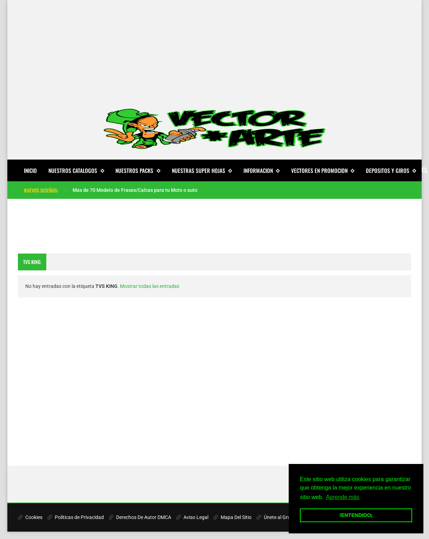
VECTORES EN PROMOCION (322, 171)
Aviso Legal (192, 517)
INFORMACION (261, 171)
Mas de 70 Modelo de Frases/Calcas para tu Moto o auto (135, 190)
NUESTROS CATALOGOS (76, 171)
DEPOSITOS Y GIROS (391, 171)
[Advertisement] (214, 49)
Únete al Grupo (276, 517)
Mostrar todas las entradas (149, 286)
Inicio (30, 170)
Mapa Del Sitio (232, 517)
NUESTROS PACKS (137, 171)
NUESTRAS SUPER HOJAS (202, 171)
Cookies (30, 517)
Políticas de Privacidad (75, 517)
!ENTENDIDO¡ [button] (356, 515)
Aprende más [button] (342, 497)
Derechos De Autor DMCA (140, 517)
